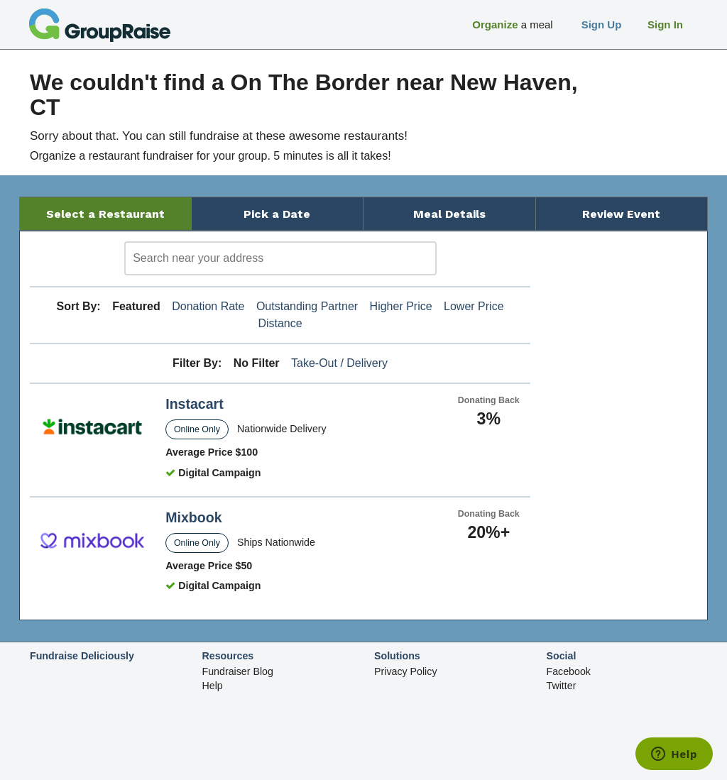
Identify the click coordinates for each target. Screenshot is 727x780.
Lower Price (473, 306)
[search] (280, 258)
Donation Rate (208, 306)
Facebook (569, 671)
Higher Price (401, 306)
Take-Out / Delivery (339, 363)
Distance (280, 323)
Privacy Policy (405, 671)
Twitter (561, 685)
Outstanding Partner (307, 306)
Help (212, 685)
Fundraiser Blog (237, 671)
